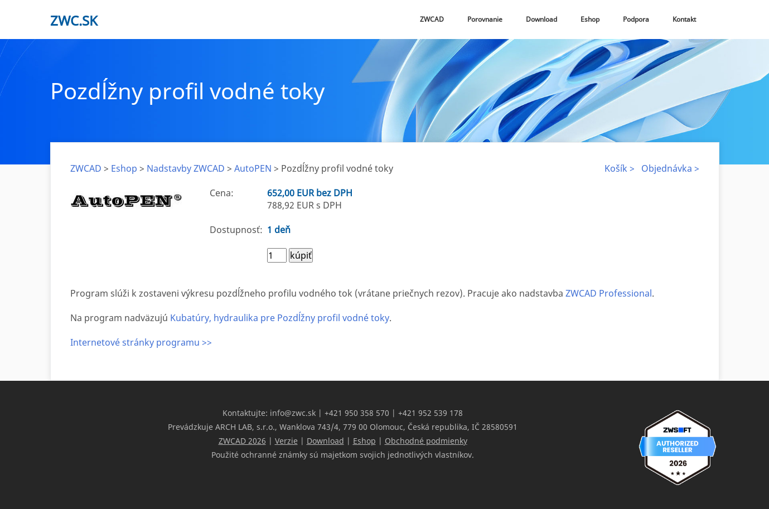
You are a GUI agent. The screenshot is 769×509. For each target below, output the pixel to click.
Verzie (286, 440)
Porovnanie (484, 19)
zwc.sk (74, 20)
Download (541, 19)
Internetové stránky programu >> (141, 342)
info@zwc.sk (293, 413)
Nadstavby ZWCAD (186, 168)
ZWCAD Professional (608, 293)
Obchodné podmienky (426, 440)
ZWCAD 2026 (242, 440)
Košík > (619, 168)
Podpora (636, 19)
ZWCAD (432, 19)
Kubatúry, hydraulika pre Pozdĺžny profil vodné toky (279, 318)
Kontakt (684, 19)
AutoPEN (253, 168)
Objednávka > (670, 168)
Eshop (590, 19)
